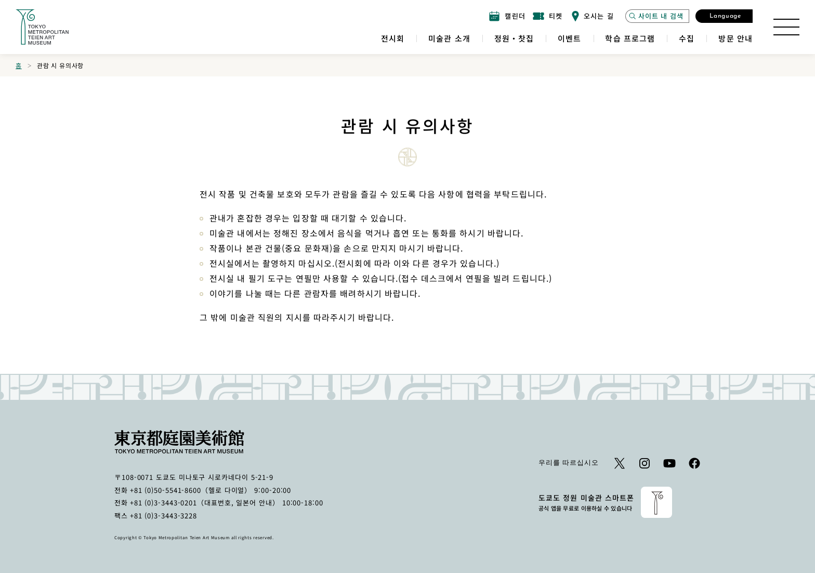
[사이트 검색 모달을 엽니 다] (657, 16)
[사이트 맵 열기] (786, 27)
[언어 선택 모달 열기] (724, 16)
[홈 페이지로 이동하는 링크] (42, 27)
